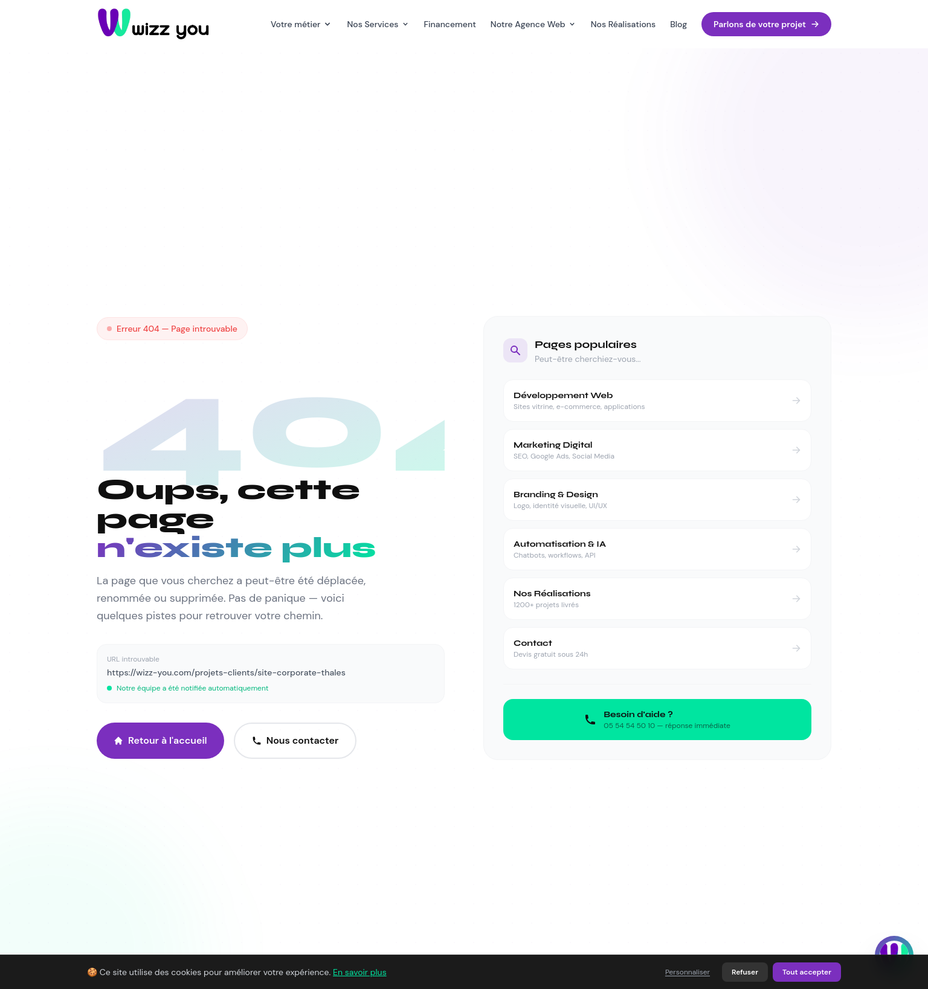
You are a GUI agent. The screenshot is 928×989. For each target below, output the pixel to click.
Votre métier (301, 24)
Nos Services (378, 24)
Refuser (745, 972)
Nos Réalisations (623, 24)
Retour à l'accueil (160, 740)
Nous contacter (295, 740)
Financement (450, 24)
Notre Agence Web (533, 24)
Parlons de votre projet (766, 24)
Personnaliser (687, 972)
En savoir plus (360, 972)
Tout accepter (806, 972)
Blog (678, 24)
